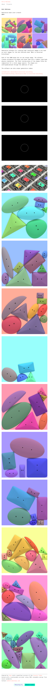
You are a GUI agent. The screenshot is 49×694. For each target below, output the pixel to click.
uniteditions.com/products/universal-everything (17, 72)
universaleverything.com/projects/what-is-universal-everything (22, 73)
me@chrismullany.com (13, 680)
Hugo (10, 675)
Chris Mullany (6, 1)
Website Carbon (29, 684)
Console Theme (37, 675)
